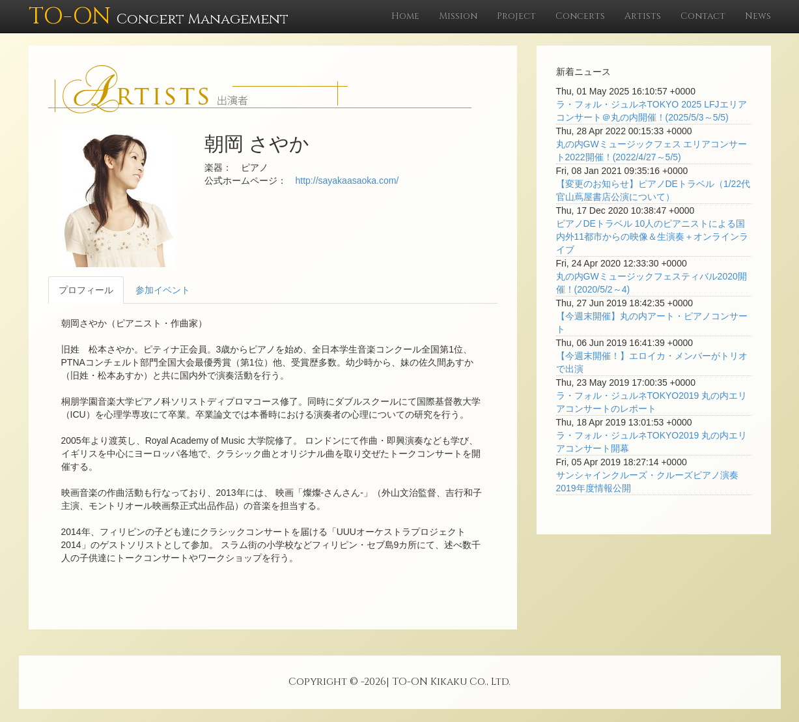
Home (405, 16)
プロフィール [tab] (86, 290)
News (758, 16)
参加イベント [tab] (162, 290)
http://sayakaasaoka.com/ (347, 180)
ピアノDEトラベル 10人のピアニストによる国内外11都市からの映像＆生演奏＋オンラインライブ (652, 236)
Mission (458, 16)
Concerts (580, 16)
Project (516, 16)
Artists (642, 16)
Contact (702, 16)
